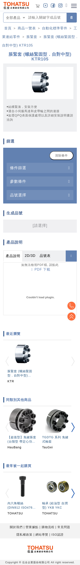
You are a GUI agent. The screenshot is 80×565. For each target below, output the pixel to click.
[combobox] (46, 17)
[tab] (40, 168)
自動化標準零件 (54, 28)
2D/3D (30, 256)
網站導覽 (41, 534)
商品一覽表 (27, 28)
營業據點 (32, 527)
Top (71, 316)
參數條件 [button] (18, 181)
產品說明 (13, 256)
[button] (73, 427)
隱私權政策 (24, 534)
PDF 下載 (40, 269)
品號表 (45, 256)
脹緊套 (31, 37)
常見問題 (63, 527)
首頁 (8, 28)
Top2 (71, 305)
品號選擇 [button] (18, 195)
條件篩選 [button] (18, 168)
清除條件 (61, 155)
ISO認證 (57, 534)
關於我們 (16, 527)
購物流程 (48, 527)
